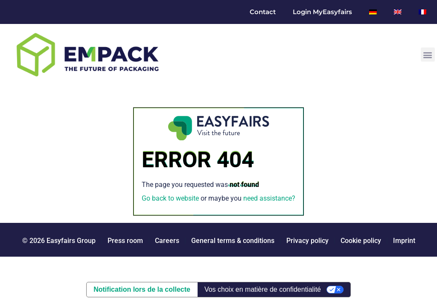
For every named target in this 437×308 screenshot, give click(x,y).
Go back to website (170, 198)
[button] (428, 54)
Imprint (404, 241)
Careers (167, 241)
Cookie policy (361, 241)
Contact (263, 12)
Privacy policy (307, 241)
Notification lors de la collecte (141, 289)
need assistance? (269, 198)
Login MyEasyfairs (322, 12)
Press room (124, 241)
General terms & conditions (232, 241)
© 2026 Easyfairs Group (59, 241)
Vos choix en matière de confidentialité (262, 289)
